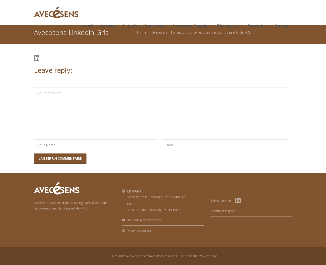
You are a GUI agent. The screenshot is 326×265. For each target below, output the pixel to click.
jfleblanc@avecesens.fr (144, 220)
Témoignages (228, 25)
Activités (129, 25)
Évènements (154, 25)
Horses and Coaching (191, 25)
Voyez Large (208, 256)
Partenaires (257, 25)
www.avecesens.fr (141, 230)
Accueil (87, 25)
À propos (107, 25)
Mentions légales (223, 211)
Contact (281, 25)
